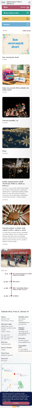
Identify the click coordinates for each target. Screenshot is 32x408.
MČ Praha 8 (4, 361)
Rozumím (16, 403)
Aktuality (22, 7)
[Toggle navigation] (29, 2)
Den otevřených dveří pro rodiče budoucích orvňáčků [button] (22, 274)
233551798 (23, 324)
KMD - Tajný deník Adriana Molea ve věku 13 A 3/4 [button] (20, 288)
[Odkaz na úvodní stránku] (14, 2)
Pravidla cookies (6, 401)
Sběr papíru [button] (16, 281)
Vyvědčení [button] (16, 296)
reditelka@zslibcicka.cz (24, 322)
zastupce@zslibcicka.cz (24, 333)
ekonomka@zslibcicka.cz (25, 342)
